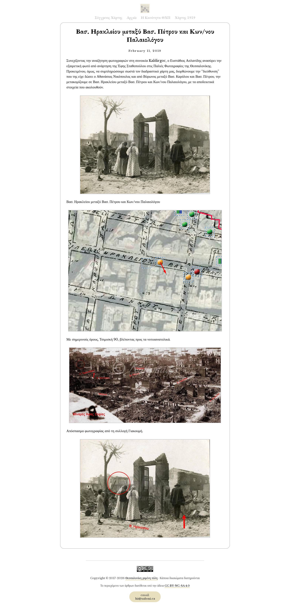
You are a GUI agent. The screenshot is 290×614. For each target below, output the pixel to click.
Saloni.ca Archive (145, 5)
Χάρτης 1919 (185, 17)
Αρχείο (131, 17)
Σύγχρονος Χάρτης (108, 17)
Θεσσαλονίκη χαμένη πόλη (141, 578)
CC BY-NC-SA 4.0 (177, 585)
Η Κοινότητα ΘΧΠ (155, 17)
